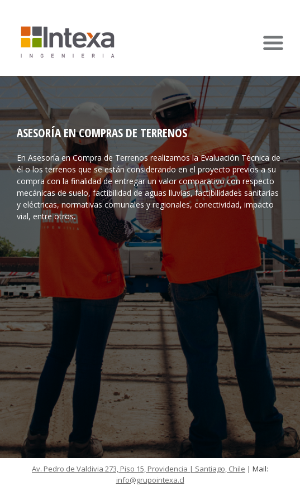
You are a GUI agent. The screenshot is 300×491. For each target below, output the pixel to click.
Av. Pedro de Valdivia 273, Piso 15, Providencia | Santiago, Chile (138, 469)
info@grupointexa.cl (150, 480)
